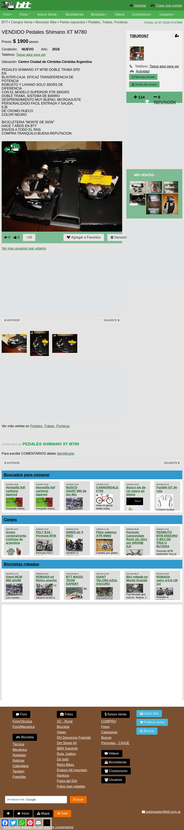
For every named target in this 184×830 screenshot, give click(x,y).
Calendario (21, 766)
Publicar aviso (152, 722)
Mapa (43, 813)
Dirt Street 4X (67, 743)
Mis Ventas (144, 175)
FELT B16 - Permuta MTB (46, 533)
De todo (63, 759)
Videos (119, 14)
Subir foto (149, 713)
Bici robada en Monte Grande (137, 578)
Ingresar (140, 5)
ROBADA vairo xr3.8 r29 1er (167, 580)
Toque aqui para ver (31, 54)
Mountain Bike (46, 22)
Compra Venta (21, 22)
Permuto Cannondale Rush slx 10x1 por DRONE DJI (136, 539)
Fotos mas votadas (71, 786)
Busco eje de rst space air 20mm (136, 491)
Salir (62, 813)
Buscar (106, 737)
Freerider (19, 777)
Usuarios (166, 14)
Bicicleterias (116, 762)
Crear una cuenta (169, 5)
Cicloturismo (141, 14)
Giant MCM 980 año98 (14, 578)
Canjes (10, 519)
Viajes (61, 732)
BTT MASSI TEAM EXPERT (74, 580)
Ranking (63, 775)
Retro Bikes (65, 764)
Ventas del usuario (144, 84)
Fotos (23, 14)
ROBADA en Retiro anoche (46, 578)
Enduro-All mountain (72, 770)
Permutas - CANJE (115, 743)
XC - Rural (64, 721)
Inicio (23, 813)
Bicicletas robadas (21, 564)
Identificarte (65, 453)
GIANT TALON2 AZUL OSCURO (106, 580)
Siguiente (112, 320)
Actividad (142, 71)
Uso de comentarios (59, 827)
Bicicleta (25, 737)
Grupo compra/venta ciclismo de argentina (16, 537)
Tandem (18, 771)
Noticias (18, 760)
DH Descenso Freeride (74, 737)
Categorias (109, 732)
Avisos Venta (46, 14)
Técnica (18, 744)
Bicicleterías (75, 14)
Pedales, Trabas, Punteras (108, 22)
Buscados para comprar (27, 475)
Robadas (19, 755)
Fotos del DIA (67, 781)
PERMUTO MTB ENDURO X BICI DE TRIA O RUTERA (167, 539)
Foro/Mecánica (24, 727)
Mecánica (20, 749)
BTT (5, 22)
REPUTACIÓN (165, 102)
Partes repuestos (72, 22)
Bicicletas (98, 14)
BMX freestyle (67, 748)
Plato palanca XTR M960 (106, 533)
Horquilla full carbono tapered (15, 491)
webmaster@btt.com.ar (161, 812)
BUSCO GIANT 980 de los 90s (76, 491)
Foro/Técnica (22, 721)
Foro (6, 14)
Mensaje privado (143, 77)
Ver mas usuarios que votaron (24, 248)
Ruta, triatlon (66, 754)
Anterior (12, 320)
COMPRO (108, 721)
